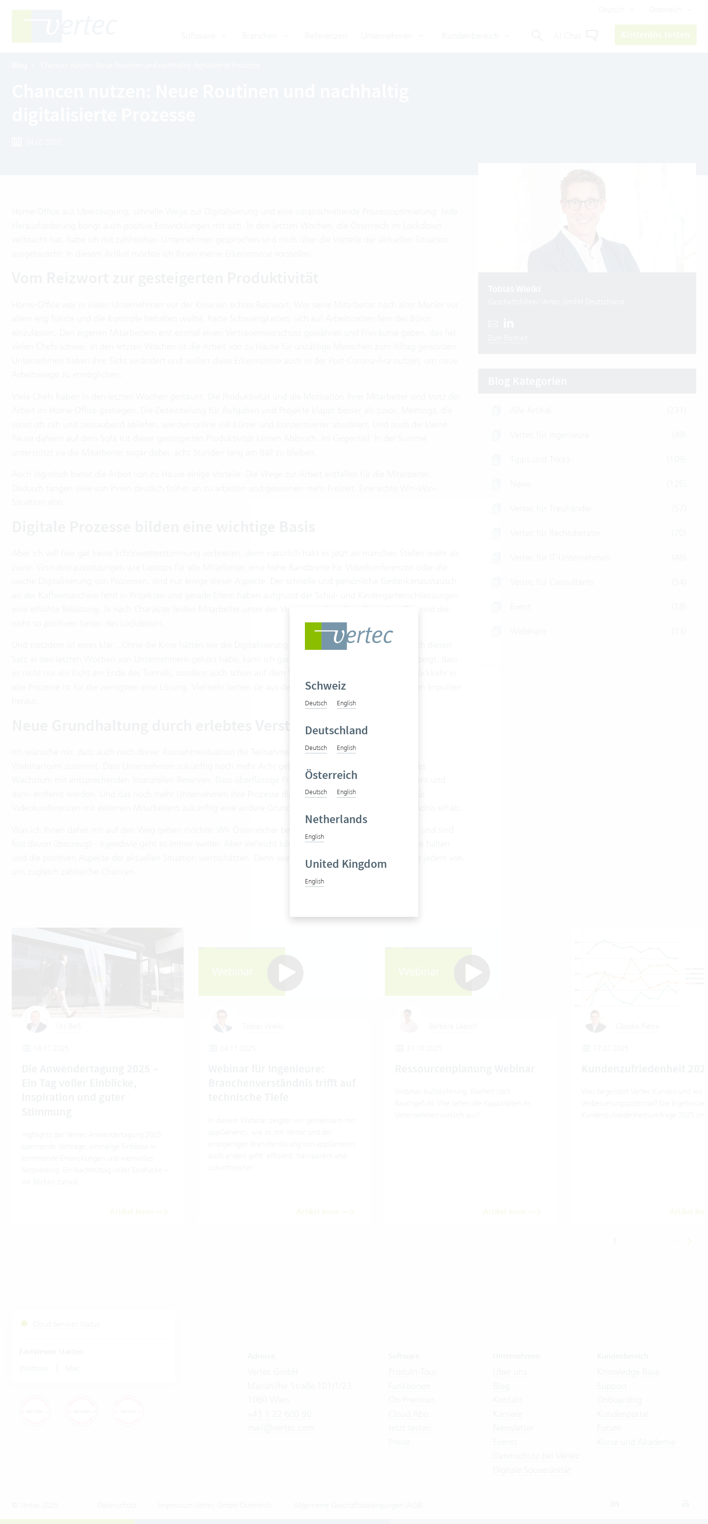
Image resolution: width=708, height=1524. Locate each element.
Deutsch (316, 703)
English (346, 703)
